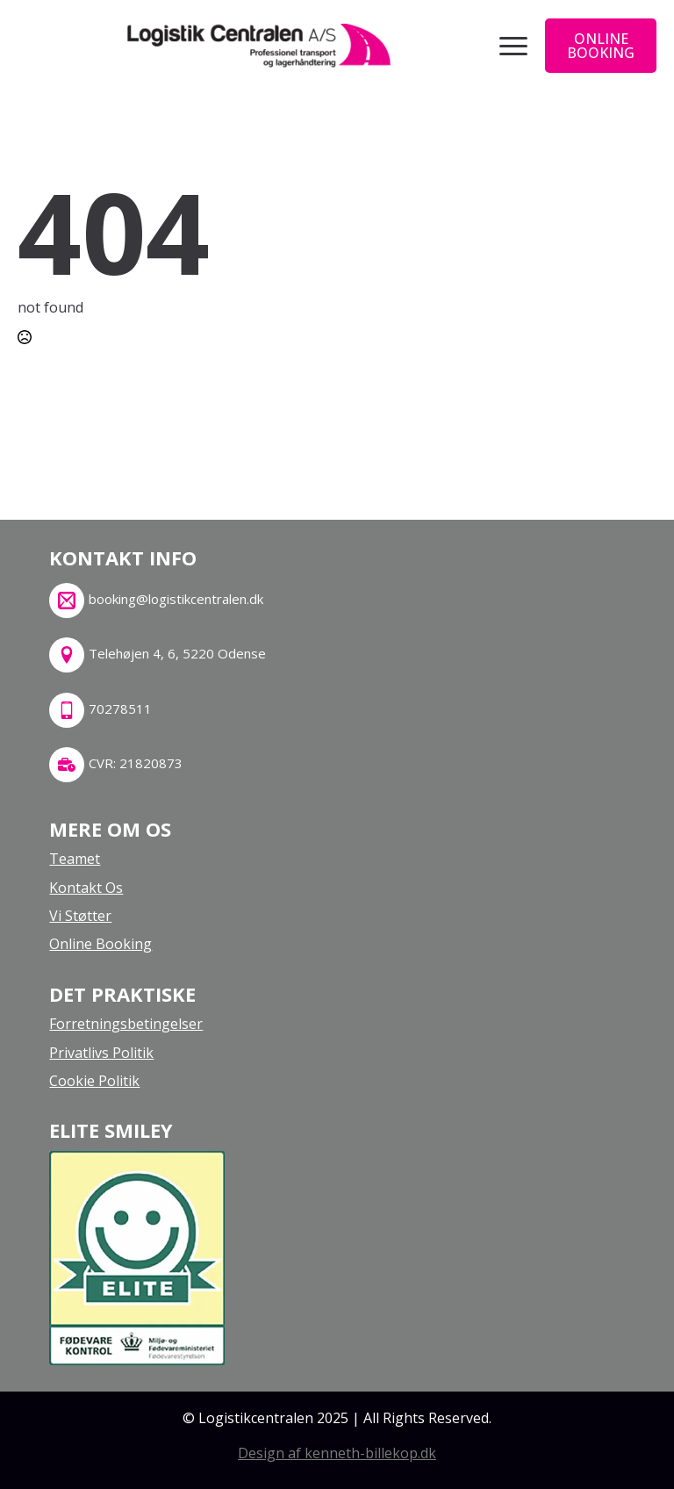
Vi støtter (80, 915)
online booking (100, 943)
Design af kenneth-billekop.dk (337, 1453)
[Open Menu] (513, 46)
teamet (74, 858)
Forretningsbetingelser (126, 1023)
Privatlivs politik (101, 1052)
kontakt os (86, 887)
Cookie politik (94, 1080)
